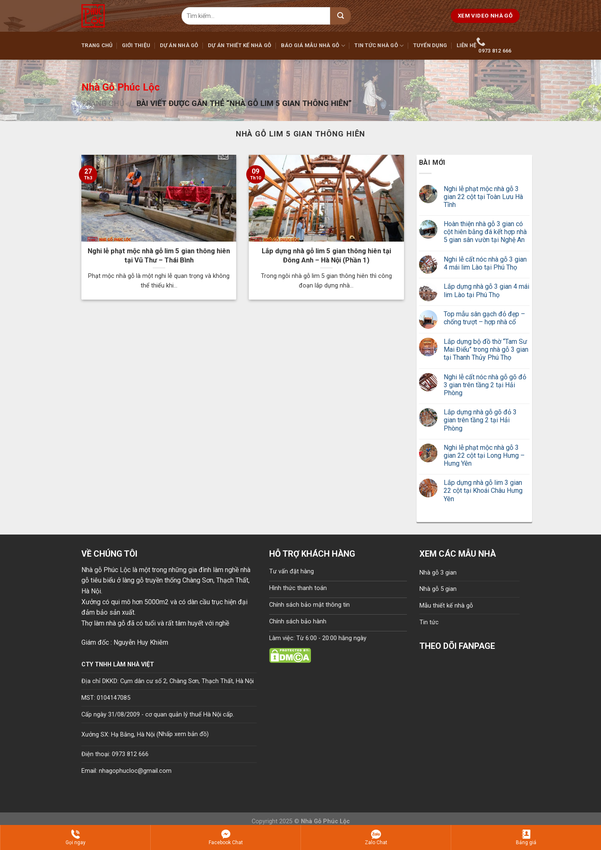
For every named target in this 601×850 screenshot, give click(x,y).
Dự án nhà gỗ (179, 45)
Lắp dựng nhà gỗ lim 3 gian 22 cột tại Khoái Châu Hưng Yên (483, 490)
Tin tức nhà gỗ (379, 46)
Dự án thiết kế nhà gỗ (239, 45)
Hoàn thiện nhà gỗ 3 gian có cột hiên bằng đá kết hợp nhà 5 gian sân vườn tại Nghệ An (485, 232)
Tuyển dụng (430, 45)
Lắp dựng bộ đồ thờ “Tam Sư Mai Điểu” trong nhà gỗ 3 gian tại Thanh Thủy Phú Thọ (486, 349)
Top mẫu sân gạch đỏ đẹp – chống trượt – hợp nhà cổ (484, 318)
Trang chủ (96, 45)
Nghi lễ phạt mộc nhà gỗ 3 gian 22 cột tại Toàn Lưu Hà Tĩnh (483, 197)
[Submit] (340, 16)
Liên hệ (467, 45)
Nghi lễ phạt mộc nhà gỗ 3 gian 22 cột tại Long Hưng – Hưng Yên (484, 455)
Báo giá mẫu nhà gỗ (313, 46)
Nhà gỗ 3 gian (438, 572)
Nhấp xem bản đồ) (184, 734)
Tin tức (429, 622)
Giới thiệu (136, 45)
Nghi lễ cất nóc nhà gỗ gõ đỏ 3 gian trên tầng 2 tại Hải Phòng (485, 385)
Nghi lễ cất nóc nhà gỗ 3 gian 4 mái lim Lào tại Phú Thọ (485, 263)
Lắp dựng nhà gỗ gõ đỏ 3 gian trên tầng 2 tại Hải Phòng (480, 420)
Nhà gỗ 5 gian (438, 589)
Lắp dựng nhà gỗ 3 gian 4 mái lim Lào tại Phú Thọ (486, 290)
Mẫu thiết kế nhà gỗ (446, 605)
